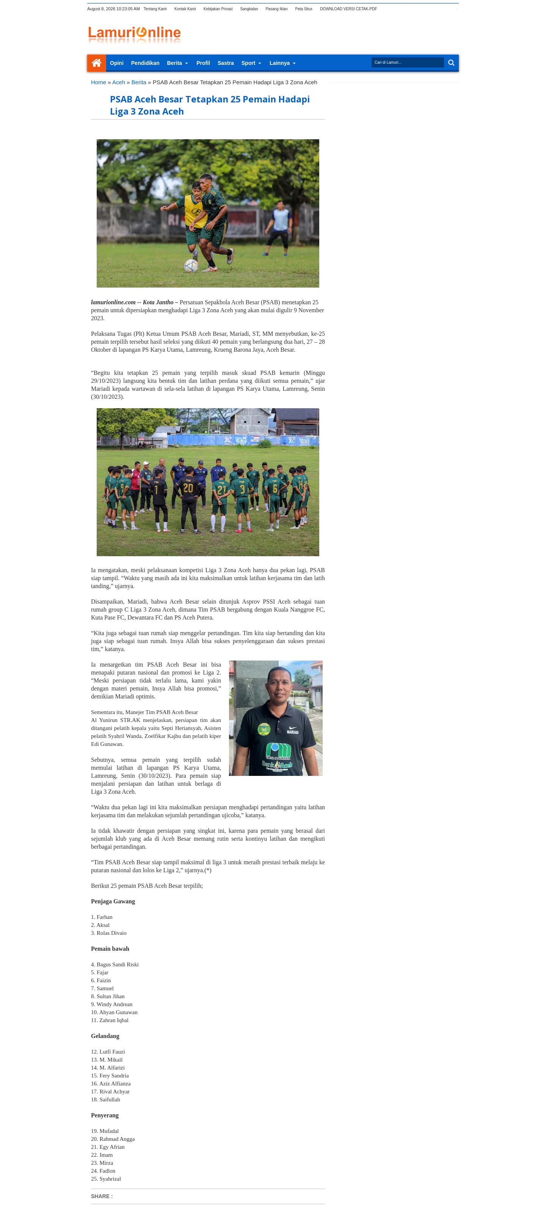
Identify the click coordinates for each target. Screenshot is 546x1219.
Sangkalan (249, 9)
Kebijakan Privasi (218, 9)
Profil (203, 63)
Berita (174, 63)
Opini (117, 63)
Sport (249, 63)
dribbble (444, 8)
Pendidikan (145, 63)
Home (96, 63)
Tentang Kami (155, 9)
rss (424, 8)
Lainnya (280, 63)
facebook (405, 8)
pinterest (454, 8)
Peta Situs (304, 9)
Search (450, 62)
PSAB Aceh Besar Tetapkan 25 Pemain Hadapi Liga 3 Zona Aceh (210, 105)
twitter (395, 8)
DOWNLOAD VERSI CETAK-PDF (348, 9)
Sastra (226, 63)
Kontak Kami (185, 9)
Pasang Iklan (277, 9)
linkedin (434, 8)
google (414, 8)
